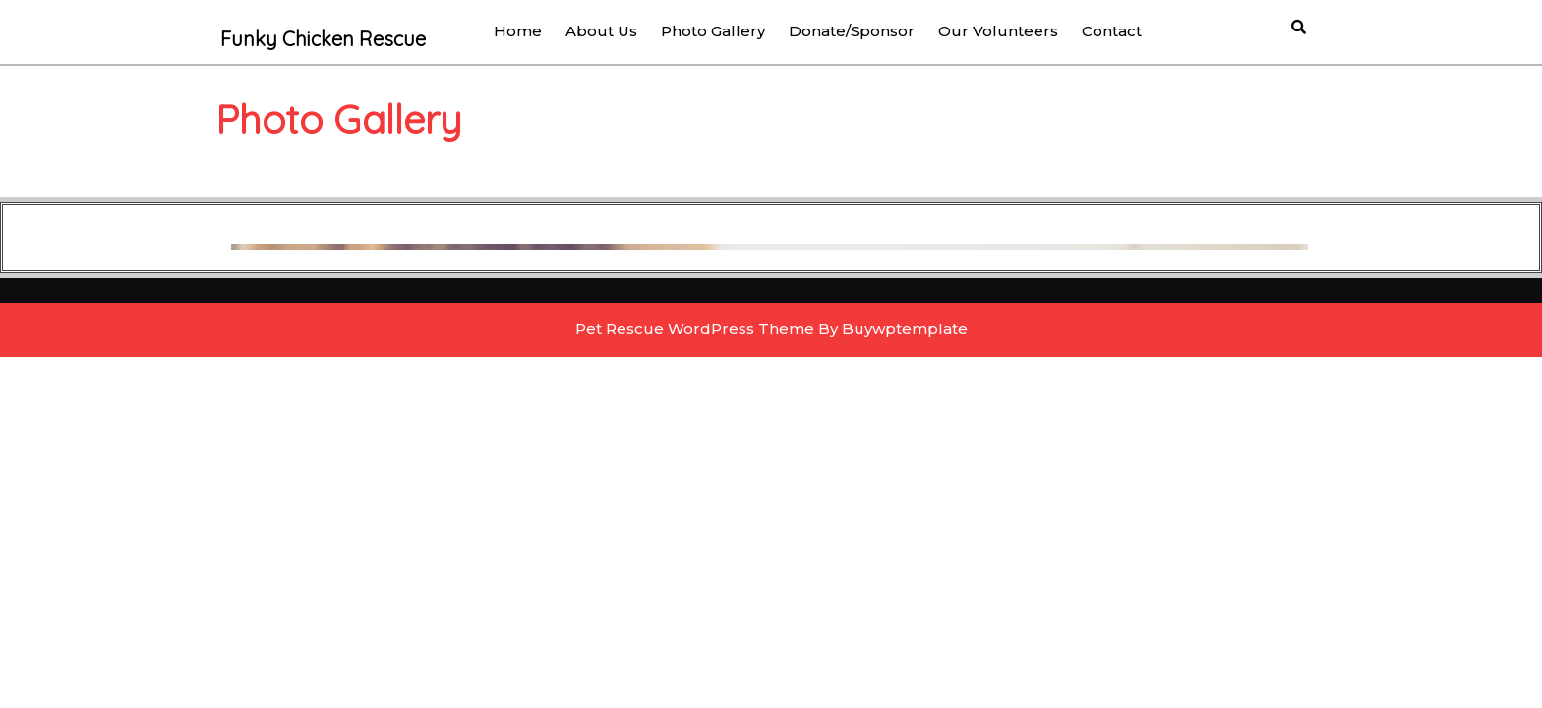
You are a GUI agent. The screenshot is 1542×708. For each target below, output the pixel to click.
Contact (1112, 31)
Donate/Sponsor (852, 31)
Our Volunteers (998, 31)
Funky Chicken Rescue (323, 39)
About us (601, 31)
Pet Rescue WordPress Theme (694, 329)
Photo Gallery (713, 31)
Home (518, 31)
